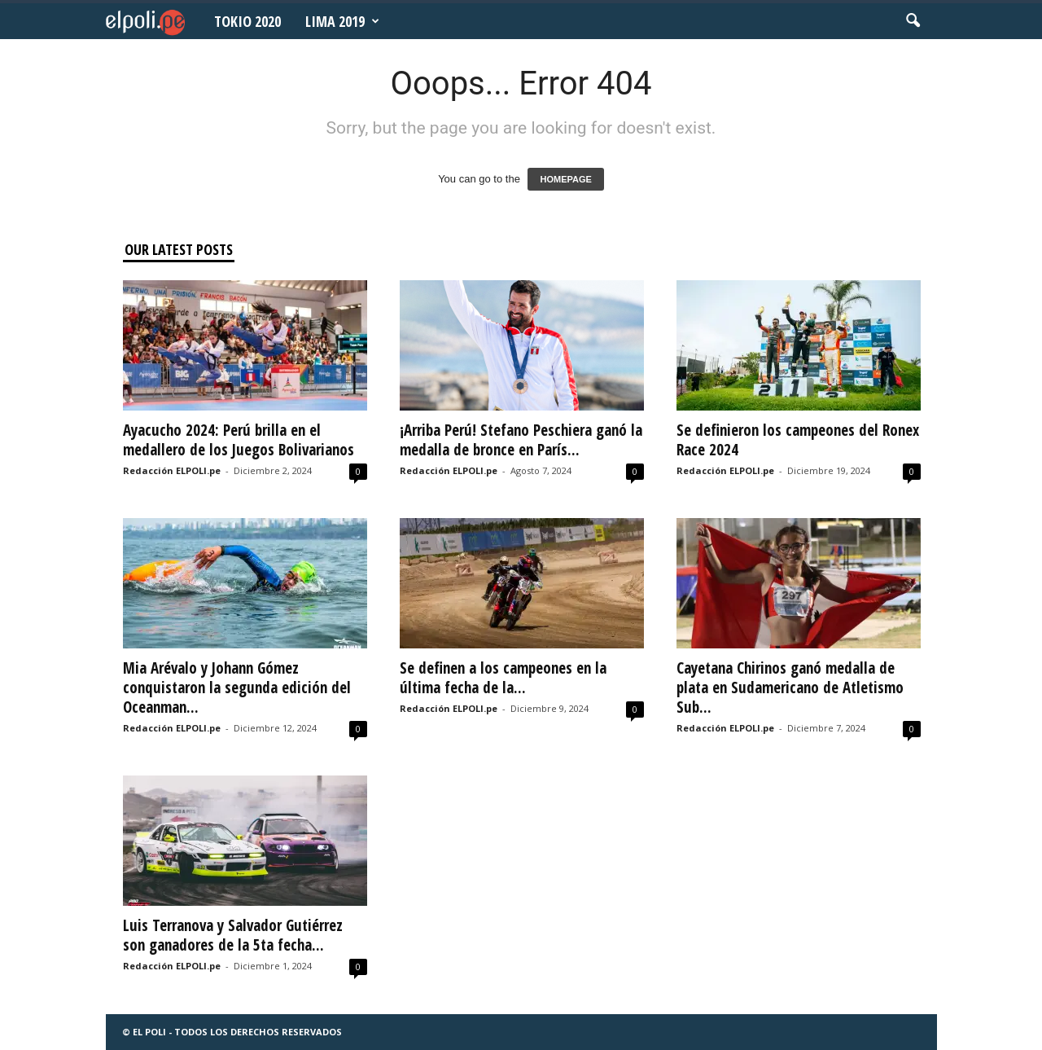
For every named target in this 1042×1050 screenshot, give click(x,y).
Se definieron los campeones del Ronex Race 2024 (797, 440)
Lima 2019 (342, 21)
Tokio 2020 (247, 21)
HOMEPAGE (565, 179)
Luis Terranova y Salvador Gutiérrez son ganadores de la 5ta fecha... (233, 935)
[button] (912, 21)
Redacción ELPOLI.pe (172, 470)
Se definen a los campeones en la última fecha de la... (503, 677)
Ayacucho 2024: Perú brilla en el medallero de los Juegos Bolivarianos (238, 440)
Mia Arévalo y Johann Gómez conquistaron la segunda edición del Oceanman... (237, 687)
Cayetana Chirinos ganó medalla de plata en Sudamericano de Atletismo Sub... (790, 687)
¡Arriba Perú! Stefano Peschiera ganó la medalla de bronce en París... (521, 440)
